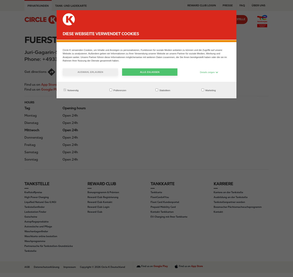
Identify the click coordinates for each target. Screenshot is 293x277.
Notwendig (71, 90)
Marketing (208, 90)
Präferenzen (117, 90)
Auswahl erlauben (90, 72)
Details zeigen (209, 72)
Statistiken (162, 90)
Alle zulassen (150, 72)
